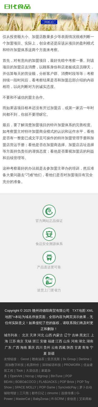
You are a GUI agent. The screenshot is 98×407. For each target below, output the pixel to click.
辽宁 (67, 335)
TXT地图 (78, 311)
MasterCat (23, 399)
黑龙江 (84, 335)
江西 (58, 341)
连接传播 (67, 393)
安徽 (43, 341)
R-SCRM (57, 399)
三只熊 (24, 393)
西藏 (62, 347)
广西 (16, 347)
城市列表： (12, 335)
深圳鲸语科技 (51, 365)
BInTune (56, 376)
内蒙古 (58, 335)
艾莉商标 (85, 399)
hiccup (29, 376)
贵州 (46, 347)
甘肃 (77, 347)
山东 (66, 341)
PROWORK (72, 365)
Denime (84, 359)
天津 (33, 335)
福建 (51, 341)
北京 (25, 335)
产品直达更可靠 (49, 267)
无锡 (28, 341)
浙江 (35, 341)
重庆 (31, 347)
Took (19, 370)
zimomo (52, 393)
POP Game (47, 387)
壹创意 (71, 399)
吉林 (75, 335)
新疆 (51, 353)
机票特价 (33, 365)
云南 (54, 347)
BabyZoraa (41, 399)
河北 (40, 335)
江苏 (12, 341)
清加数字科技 (14, 365)
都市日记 (38, 393)
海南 (23, 347)
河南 (74, 341)
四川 (39, 347)
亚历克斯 (53, 359)
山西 (48, 335)
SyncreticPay (67, 387)
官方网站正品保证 (49, 221)
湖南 (90, 341)
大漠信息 (32, 370)
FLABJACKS (48, 382)
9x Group (69, 359)
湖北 (82, 341)
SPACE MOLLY (25, 387)
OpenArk (16, 376)
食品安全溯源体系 (49, 244)
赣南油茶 (38, 359)
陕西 (70, 347)
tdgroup (42, 376)
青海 (85, 347)
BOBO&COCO (25, 382)
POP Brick (67, 382)
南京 (20, 341)
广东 (8, 347)
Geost (25, 359)
